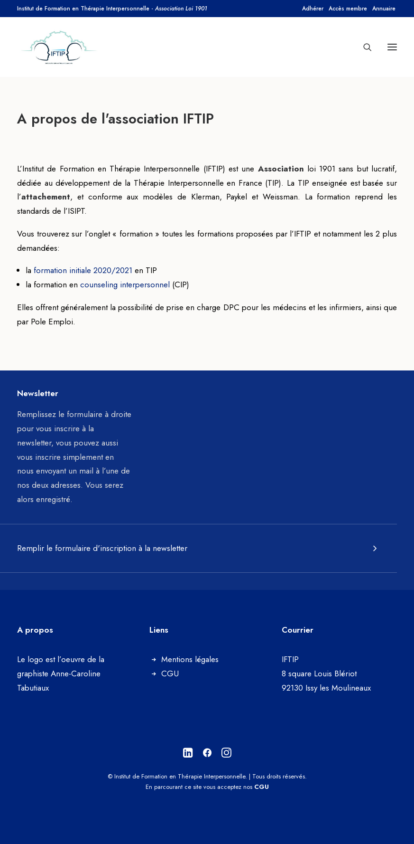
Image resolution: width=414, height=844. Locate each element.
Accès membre (348, 8)
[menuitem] (313, 8)
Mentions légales (190, 659)
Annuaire (384, 8)
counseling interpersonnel (125, 284)
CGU (170, 673)
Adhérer (312, 8)
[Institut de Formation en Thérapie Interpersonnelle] (59, 47)
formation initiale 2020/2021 (81, 270)
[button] (392, 47)
